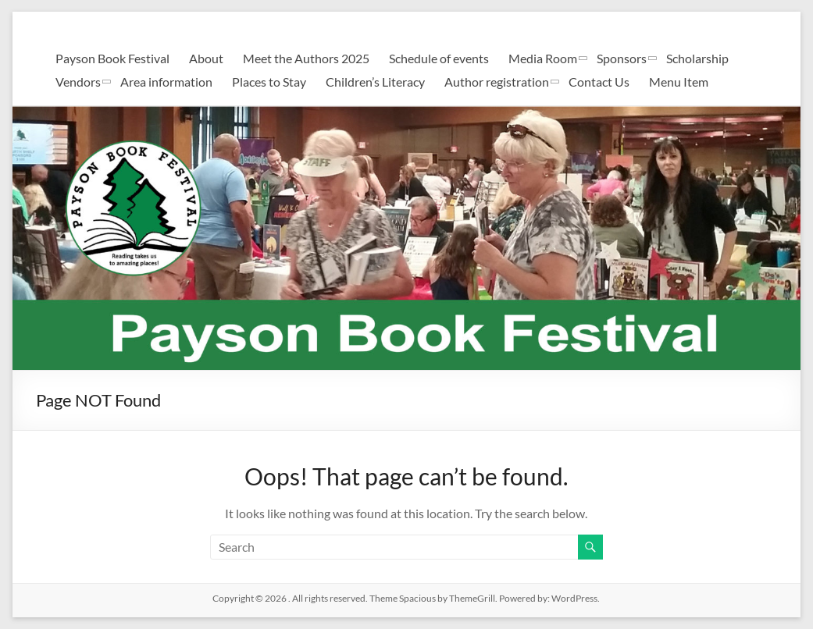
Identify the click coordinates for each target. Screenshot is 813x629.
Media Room (542, 58)
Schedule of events (439, 58)
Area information (166, 81)
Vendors (78, 81)
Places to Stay (269, 81)
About (206, 58)
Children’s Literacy (375, 81)
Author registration (496, 81)
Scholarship (697, 58)
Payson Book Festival (112, 58)
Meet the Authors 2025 (306, 58)
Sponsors (622, 58)
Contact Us (599, 81)
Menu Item (678, 81)
